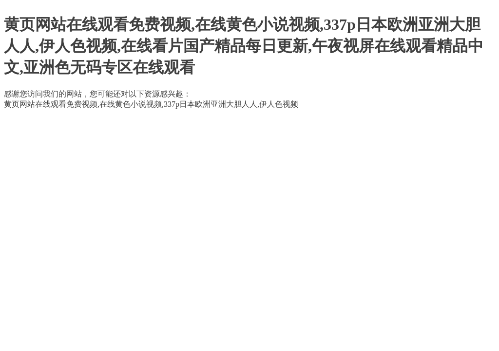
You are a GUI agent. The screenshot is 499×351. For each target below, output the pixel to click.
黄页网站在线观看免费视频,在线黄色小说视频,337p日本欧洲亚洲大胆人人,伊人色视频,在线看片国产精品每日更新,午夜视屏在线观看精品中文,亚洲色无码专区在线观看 (243, 46)
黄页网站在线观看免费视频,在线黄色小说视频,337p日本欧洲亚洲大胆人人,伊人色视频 (151, 104)
